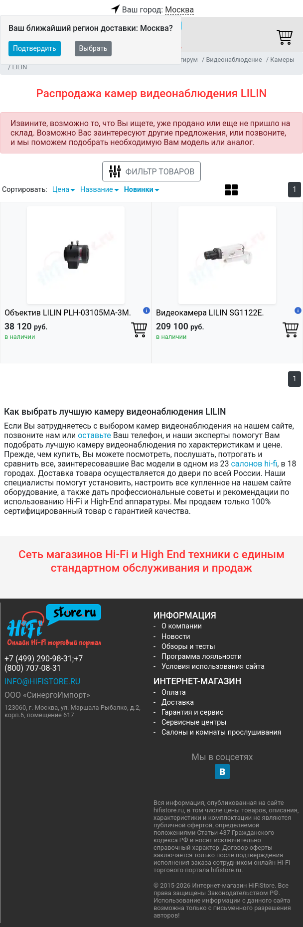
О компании (181, 626)
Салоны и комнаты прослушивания (221, 732)
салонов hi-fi (254, 463)
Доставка (177, 702)
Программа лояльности (201, 656)
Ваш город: (151, 10)
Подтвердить (34, 48)
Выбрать (93, 48)
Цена (60, 189)
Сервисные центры (193, 722)
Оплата (173, 692)
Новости (175, 636)
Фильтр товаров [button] (151, 171)
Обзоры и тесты (188, 646)
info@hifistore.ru (42, 681)
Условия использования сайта (213, 666)
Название (96, 189)
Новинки (138, 189)
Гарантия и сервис (192, 712)
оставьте (94, 435)
